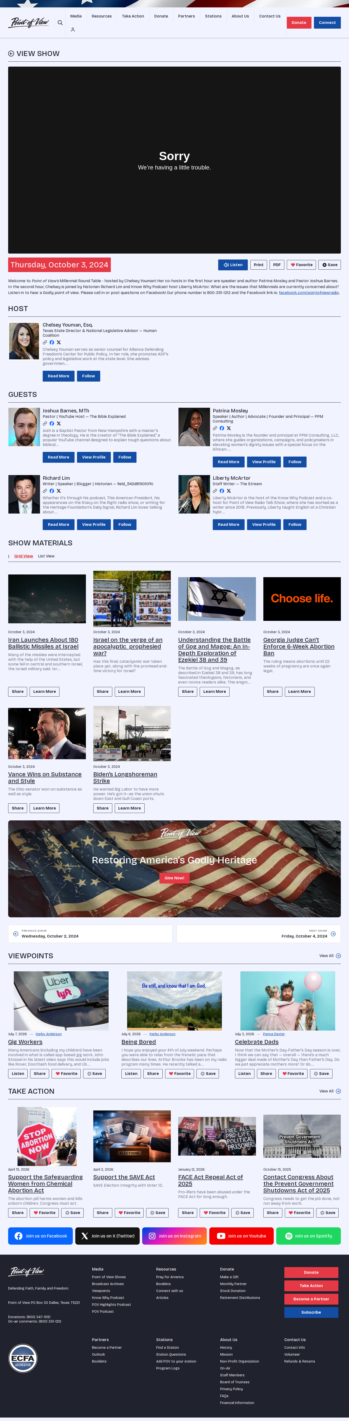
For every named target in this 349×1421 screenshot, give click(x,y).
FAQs (224, 1399)
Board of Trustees (235, 1386)
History (226, 1351)
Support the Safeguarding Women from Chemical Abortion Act (45, 1175)
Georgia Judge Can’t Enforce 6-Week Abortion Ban (299, 636)
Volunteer (292, 1358)
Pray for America (170, 1280)
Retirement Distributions (240, 1301)
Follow (88, 365)
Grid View (23, 545)
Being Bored (138, 1033)
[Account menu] (278, 17)
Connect (328, 17)
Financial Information (237, 1406)
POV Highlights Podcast (111, 1308)
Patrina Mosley (230, 400)
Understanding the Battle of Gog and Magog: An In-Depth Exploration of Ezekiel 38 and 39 (214, 639)
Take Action (311, 1289)
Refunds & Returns (299, 1365)
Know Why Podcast (108, 1301)
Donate (301, 17)
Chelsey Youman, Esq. (68, 314)
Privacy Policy (231, 1392)
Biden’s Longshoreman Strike (125, 768)
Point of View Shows (109, 1280)
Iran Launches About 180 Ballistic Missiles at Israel (43, 632)
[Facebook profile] (52, 331)
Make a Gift (229, 1280)
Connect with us (169, 1294)
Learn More (49, 681)
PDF (274, 254)
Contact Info (294, 1351)
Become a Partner (311, 1302)
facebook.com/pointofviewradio (309, 281)
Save (328, 254)
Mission (226, 1358)
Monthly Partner (233, 1287)
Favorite (299, 254)
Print (252, 254)
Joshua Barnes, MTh (66, 400)
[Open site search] (61, 17)
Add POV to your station (176, 1365)
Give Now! (174, 869)
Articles (162, 1301)
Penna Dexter (274, 1026)
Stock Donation (233, 1294)
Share (19, 681)
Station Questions (171, 1358)
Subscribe (311, 1315)
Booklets (163, 1287)
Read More (58, 365)
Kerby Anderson (49, 1026)
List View (46, 545)
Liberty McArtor (232, 467)
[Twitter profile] (59, 331)
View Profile (94, 446)
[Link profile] (45, 331)
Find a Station (167, 1351)
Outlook (98, 1358)
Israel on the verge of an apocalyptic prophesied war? (128, 636)
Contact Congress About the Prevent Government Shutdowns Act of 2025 (298, 1175)
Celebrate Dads (257, 1033)
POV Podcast (103, 1315)
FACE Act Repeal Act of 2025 (210, 1172)
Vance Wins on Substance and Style (45, 768)
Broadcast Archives (108, 1287)
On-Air (225, 1372)
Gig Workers (25, 1033)
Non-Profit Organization (239, 1365)
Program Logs (168, 1372)
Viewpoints (101, 1294)
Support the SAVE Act (124, 1168)
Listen (19, 1065)
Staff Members (232, 1379)
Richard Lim (56, 467)
